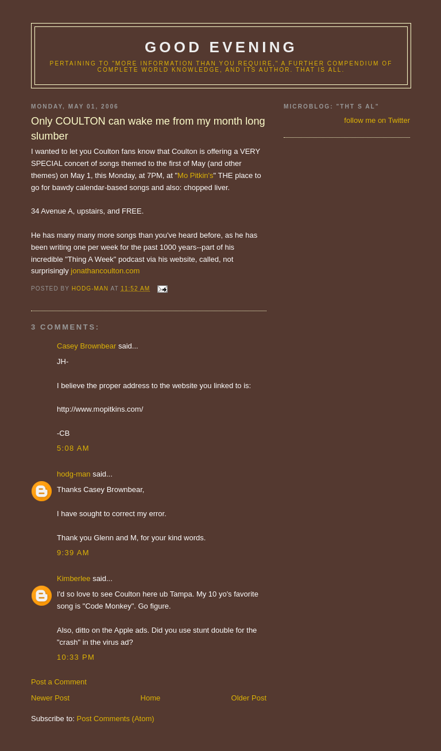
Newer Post (50, 698)
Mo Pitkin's (195, 175)
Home (151, 698)
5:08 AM (73, 448)
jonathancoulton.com (105, 270)
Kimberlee (74, 578)
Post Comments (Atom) (115, 718)
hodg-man (74, 474)
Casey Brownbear (86, 346)
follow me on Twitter (377, 120)
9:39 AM (73, 552)
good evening (221, 47)
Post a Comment (59, 682)
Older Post (248, 698)
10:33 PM (76, 657)
